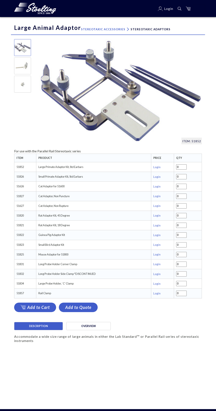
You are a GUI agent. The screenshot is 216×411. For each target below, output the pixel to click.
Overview (88, 326)
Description (38, 326)
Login (157, 167)
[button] (188, 8)
